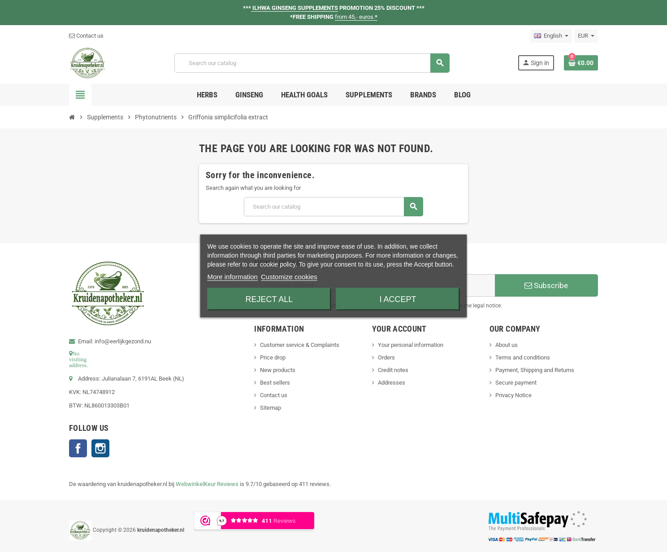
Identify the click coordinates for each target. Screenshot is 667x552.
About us (506, 345)
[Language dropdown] (551, 36)
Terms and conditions (522, 357)
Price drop (273, 357)
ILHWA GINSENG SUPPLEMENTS (294, 7)
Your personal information (410, 345)
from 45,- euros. (356, 16)
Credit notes (393, 370)
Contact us (86, 35)
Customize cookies (289, 276)
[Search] (311, 63)
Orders (386, 357)
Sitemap (270, 407)
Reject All (269, 299)
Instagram (100, 448)
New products (277, 370)
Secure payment (516, 382)
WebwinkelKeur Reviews (207, 484)
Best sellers (275, 382)
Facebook (78, 448)
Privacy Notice (513, 395)
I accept (398, 299)
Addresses (391, 382)
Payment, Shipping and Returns (534, 370)
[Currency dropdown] (586, 36)
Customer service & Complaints (299, 345)
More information (232, 276)
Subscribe (546, 285)
